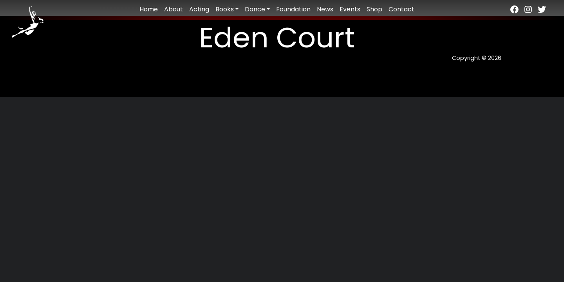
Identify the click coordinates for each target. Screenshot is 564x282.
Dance (255, 9)
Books (224, 9)
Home (148, 9)
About (173, 9)
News (325, 9)
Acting (199, 9)
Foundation (293, 9)
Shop (374, 9)
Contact (401, 9)
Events (350, 9)
